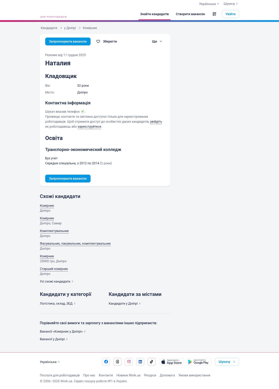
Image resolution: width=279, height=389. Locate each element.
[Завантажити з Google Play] (198, 362)
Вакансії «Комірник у (63, 331)
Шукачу (231, 3)
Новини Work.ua (128, 375)
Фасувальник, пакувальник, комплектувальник (75, 243)
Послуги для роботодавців (60, 375)
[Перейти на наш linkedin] (140, 362)
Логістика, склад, (58, 303)
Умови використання (194, 375)
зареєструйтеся (89, 126)
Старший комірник (54, 269)
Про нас (89, 375)
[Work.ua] (53, 14)
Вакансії (54, 339)
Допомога (167, 375)
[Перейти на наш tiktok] (152, 362)
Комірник (47, 205)
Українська (50, 361)
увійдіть (156, 121)
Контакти (106, 375)
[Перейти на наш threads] (117, 362)
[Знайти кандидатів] (154, 14)
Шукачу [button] (227, 361)
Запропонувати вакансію (68, 41)
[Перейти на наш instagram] (129, 362)
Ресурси (150, 375)
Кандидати (125, 303)
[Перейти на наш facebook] (106, 362)
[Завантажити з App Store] (171, 362)
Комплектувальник (54, 231)
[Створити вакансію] (190, 14)
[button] (214, 14)
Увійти (231, 14)
